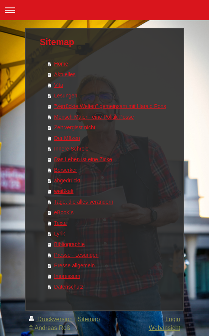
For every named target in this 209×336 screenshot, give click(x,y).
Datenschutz (69, 287)
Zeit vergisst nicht (74, 127)
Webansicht (164, 328)
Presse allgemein (74, 265)
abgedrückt (67, 180)
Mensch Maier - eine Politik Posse (94, 117)
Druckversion (51, 319)
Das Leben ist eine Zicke (83, 159)
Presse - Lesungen (76, 255)
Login (172, 319)
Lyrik (59, 234)
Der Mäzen (67, 138)
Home (61, 64)
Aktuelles (65, 74)
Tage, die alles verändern (83, 202)
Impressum (67, 276)
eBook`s (63, 212)
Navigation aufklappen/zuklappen (104, 10)
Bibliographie (69, 244)
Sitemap (89, 319)
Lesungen (66, 96)
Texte (60, 223)
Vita (58, 85)
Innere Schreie (71, 149)
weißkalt (63, 191)
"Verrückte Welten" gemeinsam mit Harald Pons (110, 106)
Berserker (65, 170)
